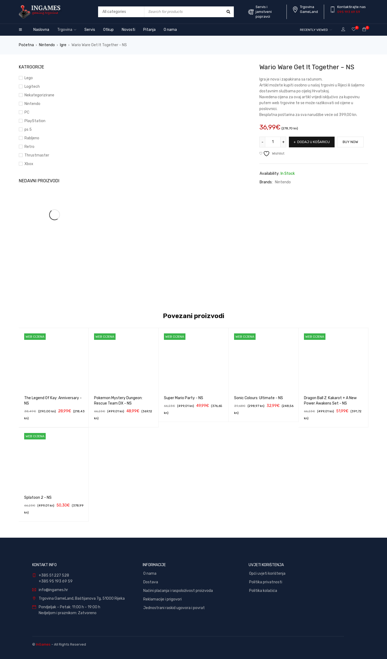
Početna (26, 45)
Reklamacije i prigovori (162, 599)
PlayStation (34, 121)
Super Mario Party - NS (183, 398)
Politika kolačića (263, 590)
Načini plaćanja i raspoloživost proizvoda (178, 590)
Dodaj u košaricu (314, 142)
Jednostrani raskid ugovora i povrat (174, 608)
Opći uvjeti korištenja (267, 573)
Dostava (150, 582)
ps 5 (28, 129)
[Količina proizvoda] (273, 142)
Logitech (32, 86)
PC (26, 112)
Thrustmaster (36, 155)
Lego (28, 78)
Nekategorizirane (39, 95)
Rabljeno (31, 138)
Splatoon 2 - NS (38, 497)
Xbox (28, 164)
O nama (149, 573)
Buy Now (350, 142)
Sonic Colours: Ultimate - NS (258, 398)
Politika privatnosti (265, 582)
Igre (63, 45)
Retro (29, 146)
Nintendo (47, 45)
